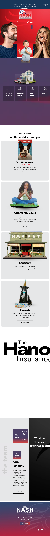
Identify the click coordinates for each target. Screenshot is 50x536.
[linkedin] (45, 530)
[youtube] (41, 530)
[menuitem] (15, 4)
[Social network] (38, 530)
